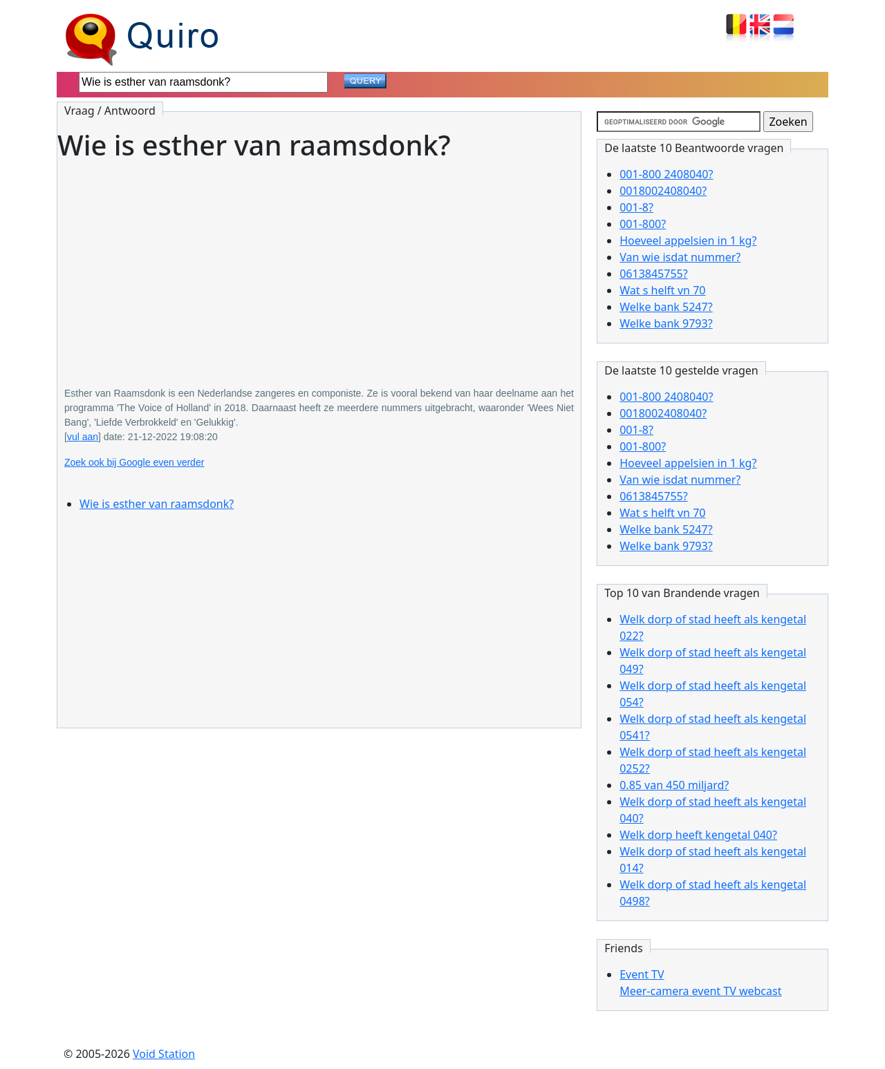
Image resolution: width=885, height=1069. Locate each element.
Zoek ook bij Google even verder (134, 462)
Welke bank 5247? (666, 306)
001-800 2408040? (666, 174)
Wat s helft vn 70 (662, 290)
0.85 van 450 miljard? (674, 785)
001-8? (636, 207)
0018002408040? (663, 190)
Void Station (164, 1053)
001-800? (643, 223)
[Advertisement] (319, 264)
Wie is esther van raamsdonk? (157, 503)
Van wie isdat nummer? (680, 257)
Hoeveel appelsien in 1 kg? (688, 240)
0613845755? (653, 273)
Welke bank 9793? (666, 323)
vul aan (82, 436)
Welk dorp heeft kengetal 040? (698, 834)
